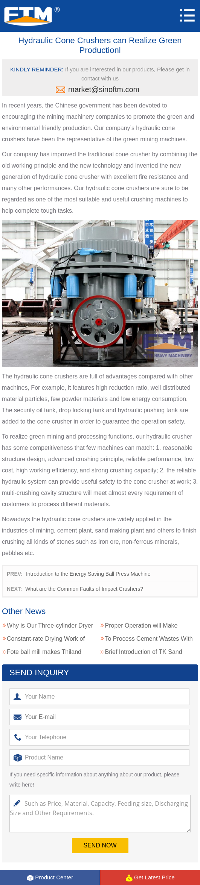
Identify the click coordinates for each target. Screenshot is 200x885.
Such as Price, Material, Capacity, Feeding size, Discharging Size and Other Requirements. (100, 813)
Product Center (49, 878)
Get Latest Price (150, 878)
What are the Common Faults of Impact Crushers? (84, 589)
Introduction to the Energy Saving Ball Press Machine (88, 574)
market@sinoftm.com (103, 89)
